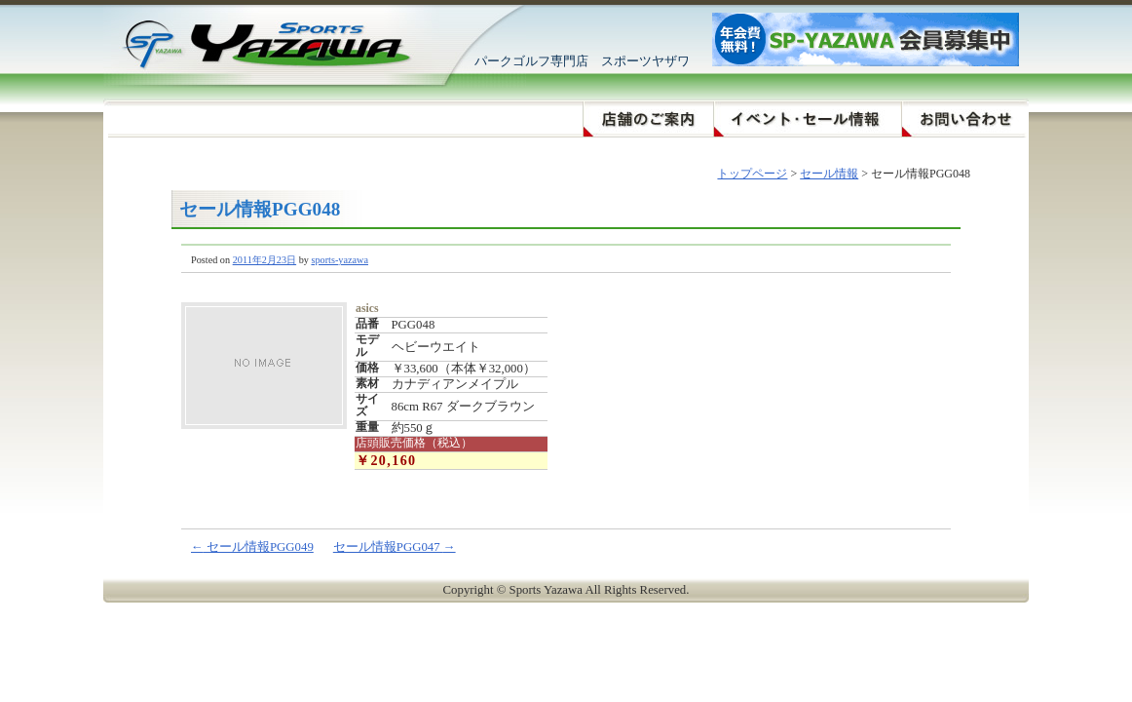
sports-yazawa (339, 259)
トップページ (752, 173)
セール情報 (829, 173)
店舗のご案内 (648, 119)
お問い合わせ (965, 119)
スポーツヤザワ (256, 44)
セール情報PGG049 (252, 547)
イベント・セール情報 (807, 119)
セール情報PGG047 (394, 547)
